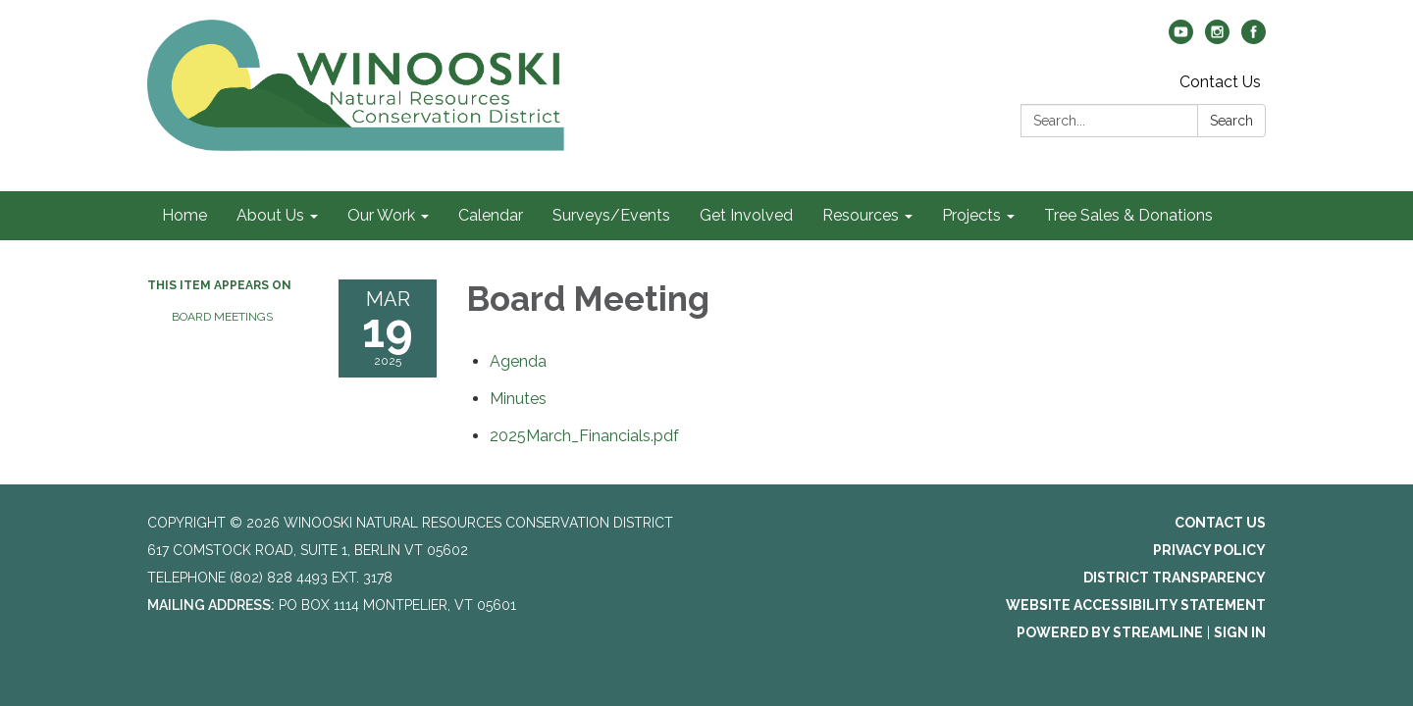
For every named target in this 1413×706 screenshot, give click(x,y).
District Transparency (1174, 577)
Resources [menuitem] (860, 215)
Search (1231, 120)
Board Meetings (222, 317)
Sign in (1240, 632)
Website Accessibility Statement (1136, 605)
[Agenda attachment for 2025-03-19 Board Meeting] (518, 361)
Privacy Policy (1209, 550)
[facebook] (1253, 38)
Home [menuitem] (184, 215)
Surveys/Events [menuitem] (611, 215)
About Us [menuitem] (270, 215)
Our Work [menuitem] (381, 215)
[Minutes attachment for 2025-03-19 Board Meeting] (518, 398)
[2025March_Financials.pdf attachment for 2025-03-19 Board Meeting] (584, 436)
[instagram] (1217, 38)
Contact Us (1220, 82)
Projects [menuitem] (971, 215)
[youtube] (1181, 38)
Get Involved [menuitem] (746, 215)
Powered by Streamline (1110, 632)
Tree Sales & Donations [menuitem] (1128, 215)
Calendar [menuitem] (490, 215)
